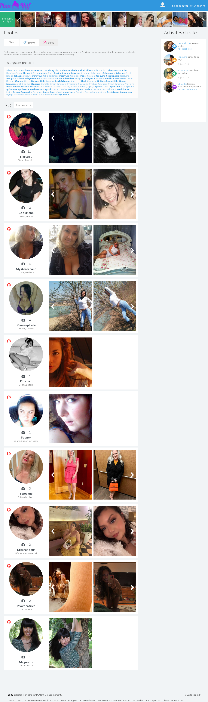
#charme (120, 73)
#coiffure (64, 75)
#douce (58, 78)
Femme (48, 42)
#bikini (81, 70)
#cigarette (54, 75)
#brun (35, 73)
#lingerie (35, 83)
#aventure (36, 70)
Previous (18, 19)
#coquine (100, 75)
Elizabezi (26, 381)
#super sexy (126, 92)
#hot (83, 81)
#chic (45, 75)
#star (103, 92)
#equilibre (108, 78)
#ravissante (36, 89)
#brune (43, 73)
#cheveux (37, 75)
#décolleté (68, 78)
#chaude (18, 75)
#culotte (19, 78)
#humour (91, 81)
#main (53, 83)
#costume (124, 75)
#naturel (34, 86)
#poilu (106, 86)
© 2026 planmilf (192, 695)
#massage (83, 83)
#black (97, 70)
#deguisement (32, 78)
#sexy (53, 92)
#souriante (69, 92)
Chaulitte (182, 83)
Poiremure (183, 70)
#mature (93, 83)
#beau (58, 70)
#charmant (96, 73)
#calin (50, 73)
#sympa (10, 94)
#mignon (119, 83)
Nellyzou (26, 156)
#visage (58, 94)
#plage (91, 86)
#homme (75, 81)
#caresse (75, 73)
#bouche (122, 70)
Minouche (182, 56)
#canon (66, 73)
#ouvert (49, 86)
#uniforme (48, 94)
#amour (16, 70)
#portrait (130, 86)
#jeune (122, 81)
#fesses (35, 81)
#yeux (66, 94)
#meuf (111, 83)
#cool (83, 75)
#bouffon (10, 73)
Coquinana (26, 212)
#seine (9, 92)
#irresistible (112, 81)
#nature (25, 86)
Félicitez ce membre (187, 89)
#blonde (112, 70)
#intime (101, 81)
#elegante (89, 78)
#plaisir (98, 86)
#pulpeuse (23, 89)
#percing (65, 86)
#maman (61, 83)
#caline (57, 73)
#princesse (11, 89)
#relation (55, 89)
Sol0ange (26, 493)
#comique (75, 75)
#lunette (45, 83)
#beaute (66, 70)
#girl (57, 81)
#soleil (59, 92)
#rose (93, 89)
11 (29, 151)
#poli (123, 86)
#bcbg (51, 70)
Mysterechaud (26, 269)
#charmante (108, 73)
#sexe (46, 92)
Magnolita (26, 662)
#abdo (9, 70)
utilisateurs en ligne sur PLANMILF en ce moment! (35, 695)
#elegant (79, 78)
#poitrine (115, 86)
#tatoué (28, 94)
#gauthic (50, 81)
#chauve (27, 75)
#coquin (91, 75)
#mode (16, 86)
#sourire (79, 92)
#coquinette (112, 75)
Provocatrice (26, 606)
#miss (9, 86)
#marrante (72, 83)
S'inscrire (199, 5)
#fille (42, 81)
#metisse (102, 83)
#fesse (27, 81)
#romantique (74, 89)
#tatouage (19, 94)
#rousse (101, 89)
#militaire (129, 83)
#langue (26, 83)
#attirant (25, 70)
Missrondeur (26, 549)
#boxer (18, 73)
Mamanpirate (26, 325)
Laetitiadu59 (184, 43)
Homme (29, 42)
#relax (64, 89)
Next (202, 19)
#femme (19, 81)
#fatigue (10, 81)
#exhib (129, 78)
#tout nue (37, 94)
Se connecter (180, 5)
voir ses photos (184, 48)
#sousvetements (92, 92)
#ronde (86, 89)
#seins (16, 92)
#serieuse (37, 92)
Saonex (26, 437)
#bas (44, 70)
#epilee (99, 78)
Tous (11, 42)
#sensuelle (26, 92)
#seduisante (123, 89)
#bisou (89, 70)
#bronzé (27, 73)
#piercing (82, 86)
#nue (41, 86)
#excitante (120, 78)
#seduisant (110, 89)
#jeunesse (11, 83)
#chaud (9, 75)
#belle (74, 70)
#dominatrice (47, 78)
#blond (104, 70)
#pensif (57, 86)
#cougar (10, 78)
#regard (46, 89)
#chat (128, 73)
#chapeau (85, 73)
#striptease (113, 92)
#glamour (65, 81)
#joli (19, 83)
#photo (74, 86)
